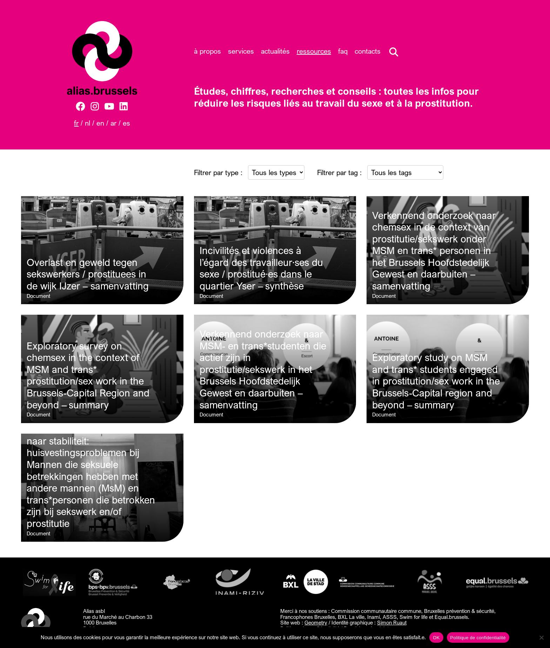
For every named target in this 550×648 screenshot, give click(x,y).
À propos (207, 51)
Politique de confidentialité (478, 637)
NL (87, 123)
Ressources (314, 51)
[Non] (541, 637)
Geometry (315, 622)
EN (100, 123)
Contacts (368, 51)
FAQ (343, 51)
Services (241, 51)
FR (76, 123)
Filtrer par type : (218, 172)
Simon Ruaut (392, 622)
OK (436, 637)
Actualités (275, 51)
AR (113, 123)
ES (126, 123)
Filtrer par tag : (339, 172)
